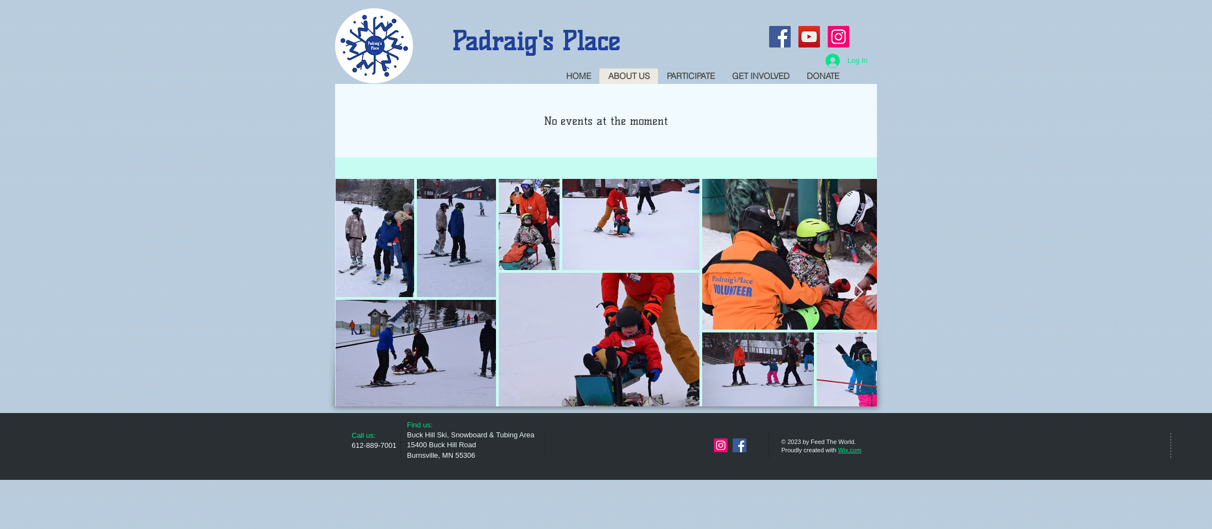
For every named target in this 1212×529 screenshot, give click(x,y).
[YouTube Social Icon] (809, 36)
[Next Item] (857, 292)
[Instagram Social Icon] (838, 36)
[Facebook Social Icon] (780, 36)
